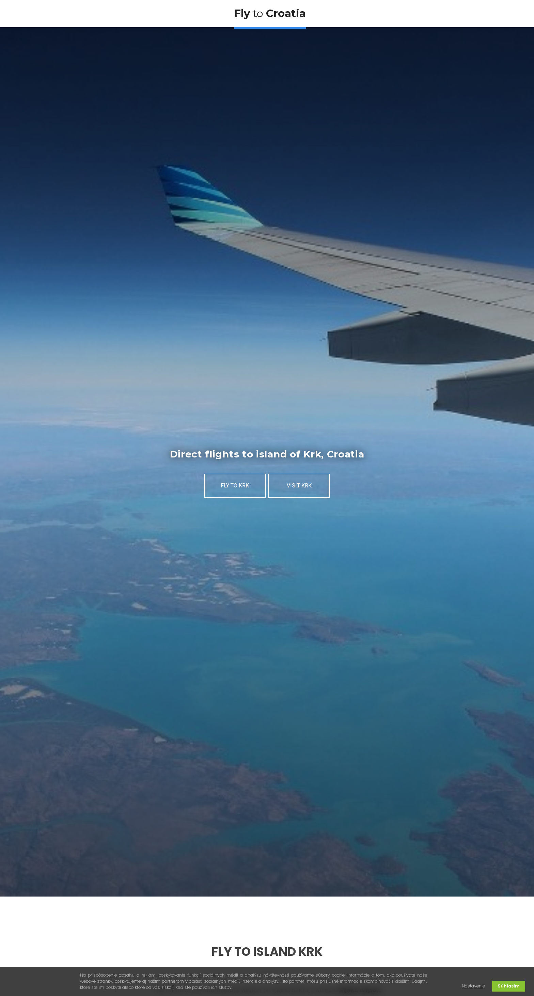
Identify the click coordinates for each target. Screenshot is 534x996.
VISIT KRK (299, 485)
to (270, 13)
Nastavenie (473, 986)
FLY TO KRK (235, 485)
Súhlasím (509, 986)
